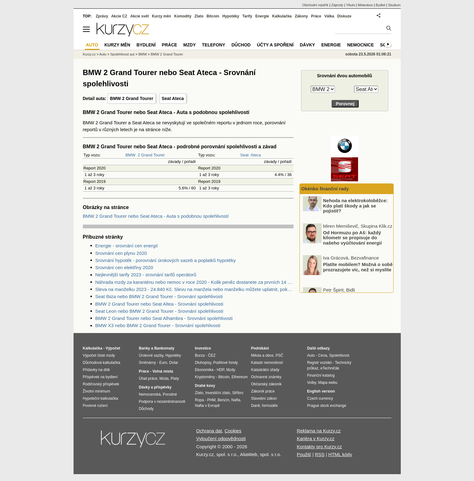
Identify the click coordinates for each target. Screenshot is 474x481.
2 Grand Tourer (151, 155)
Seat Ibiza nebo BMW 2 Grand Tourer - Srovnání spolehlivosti (159, 296)
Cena (322, 355)
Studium (394, 5)
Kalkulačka (282, 16)
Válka (329, 16)
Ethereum (240, 377)
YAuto (350, 5)
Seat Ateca (173, 98)
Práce (316, 16)
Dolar (173, 362)
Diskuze (344, 16)
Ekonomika (204, 370)
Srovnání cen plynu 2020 (121, 253)
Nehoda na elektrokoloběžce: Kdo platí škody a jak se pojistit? (355, 211)
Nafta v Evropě (207, 405)
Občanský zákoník (266, 384)
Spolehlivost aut (122, 54)
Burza (200, 355)
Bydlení (146, 44)
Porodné (170, 394)
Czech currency (320, 398)
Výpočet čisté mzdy (99, 355)
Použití (304, 454)
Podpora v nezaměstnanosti (162, 401)
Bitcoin (213, 16)
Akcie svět (139, 16)
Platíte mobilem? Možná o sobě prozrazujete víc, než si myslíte (358, 272)
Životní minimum (96, 391)
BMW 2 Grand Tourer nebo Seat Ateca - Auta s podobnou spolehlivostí (156, 216)
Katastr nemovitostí (267, 362)
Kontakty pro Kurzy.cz (319, 446)
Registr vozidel (319, 362)
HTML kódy (340, 454)
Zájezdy (337, 5)
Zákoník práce (263, 391)
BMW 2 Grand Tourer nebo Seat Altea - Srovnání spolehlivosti (159, 304)
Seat (244, 155)
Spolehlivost (339, 355)
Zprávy (102, 16)
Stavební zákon (264, 398)
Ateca (256, 155)
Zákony (301, 16)
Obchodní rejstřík (315, 5)
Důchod (241, 44)
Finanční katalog (321, 375)
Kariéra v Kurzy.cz (315, 438)
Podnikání (260, 348)
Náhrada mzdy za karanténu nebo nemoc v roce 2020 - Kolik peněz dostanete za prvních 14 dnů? (194, 282)
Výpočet (113, 348)
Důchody (146, 409)
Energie (262, 16)
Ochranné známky (266, 377)
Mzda (164, 378)
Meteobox (365, 5)
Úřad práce (148, 378)
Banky (144, 348)
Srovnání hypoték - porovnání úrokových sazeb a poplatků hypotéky (165, 260)
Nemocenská (150, 394)
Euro (163, 362)
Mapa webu (328, 382)
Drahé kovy (205, 385)
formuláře (270, 405)
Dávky (307, 44)
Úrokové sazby (151, 355)
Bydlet (380, 5)
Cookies (232, 430)
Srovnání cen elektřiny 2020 (124, 267)
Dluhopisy (203, 362)
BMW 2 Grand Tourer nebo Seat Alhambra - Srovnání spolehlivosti (164, 318)
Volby (311, 382)
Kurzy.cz (89, 54)
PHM (211, 400)
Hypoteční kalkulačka (100, 398)
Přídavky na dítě (96, 370)
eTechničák (329, 368)
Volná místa (162, 371)
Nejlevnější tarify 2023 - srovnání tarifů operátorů (145, 274)
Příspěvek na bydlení (100, 377)
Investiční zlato (217, 393)
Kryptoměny (205, 377)
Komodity (182, 16)
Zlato (198, 16)
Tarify (247, 16)
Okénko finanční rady (325, 188)
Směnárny (147, 362)
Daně (255, 405)
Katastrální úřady (265, 370)
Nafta (235, 400)
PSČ (279, 355)
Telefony (213, 44)
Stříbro (237, 393)
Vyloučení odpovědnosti (221, 438)
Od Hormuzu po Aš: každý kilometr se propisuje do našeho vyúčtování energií (352, 243)
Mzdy (189, 44)
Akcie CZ (119, 16)
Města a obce (262, 355)
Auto (103, 54)
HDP (220, 370)
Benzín (223, 400)
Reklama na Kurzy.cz (319, 430)
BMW (131, 155)
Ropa (199, 400)
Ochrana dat (209, 430)
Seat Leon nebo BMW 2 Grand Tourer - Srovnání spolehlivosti (159, 311)
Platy (175, 378)
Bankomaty (164, 348)
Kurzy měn (161, 16)
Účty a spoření (275, 44)
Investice (203, 348)
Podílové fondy (225, 362)
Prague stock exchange (326, 405)
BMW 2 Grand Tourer (131, 98)
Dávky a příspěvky (155, 387)
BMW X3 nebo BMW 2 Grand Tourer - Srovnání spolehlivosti (158, 325)
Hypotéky (230, 16)
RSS (319, 454)
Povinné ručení (95, 405)
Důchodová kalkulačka (101, 362)
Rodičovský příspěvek (101, 384)
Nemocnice (360, 44)
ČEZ (212, 355)
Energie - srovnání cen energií (126, 245)
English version (321, 391)
